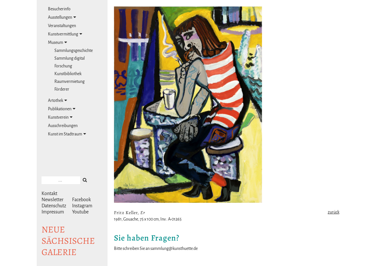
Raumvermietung (69, 81)
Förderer (61, 89)
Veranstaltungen (62, 26)
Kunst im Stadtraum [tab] (67, 134)
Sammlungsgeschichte (73, 50)
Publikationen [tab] (61, 108)
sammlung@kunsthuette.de (174, 248)
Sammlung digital (69, 58)
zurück (333, 212)
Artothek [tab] (57, 100)
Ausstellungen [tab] (62, 17)
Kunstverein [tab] (60, 117)
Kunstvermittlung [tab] (65, 34)
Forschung (63, 66)
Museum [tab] (57, 42)
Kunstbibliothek (67, 74)
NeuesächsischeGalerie (68, 240)
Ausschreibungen (63, 125)
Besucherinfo (59, 9)
